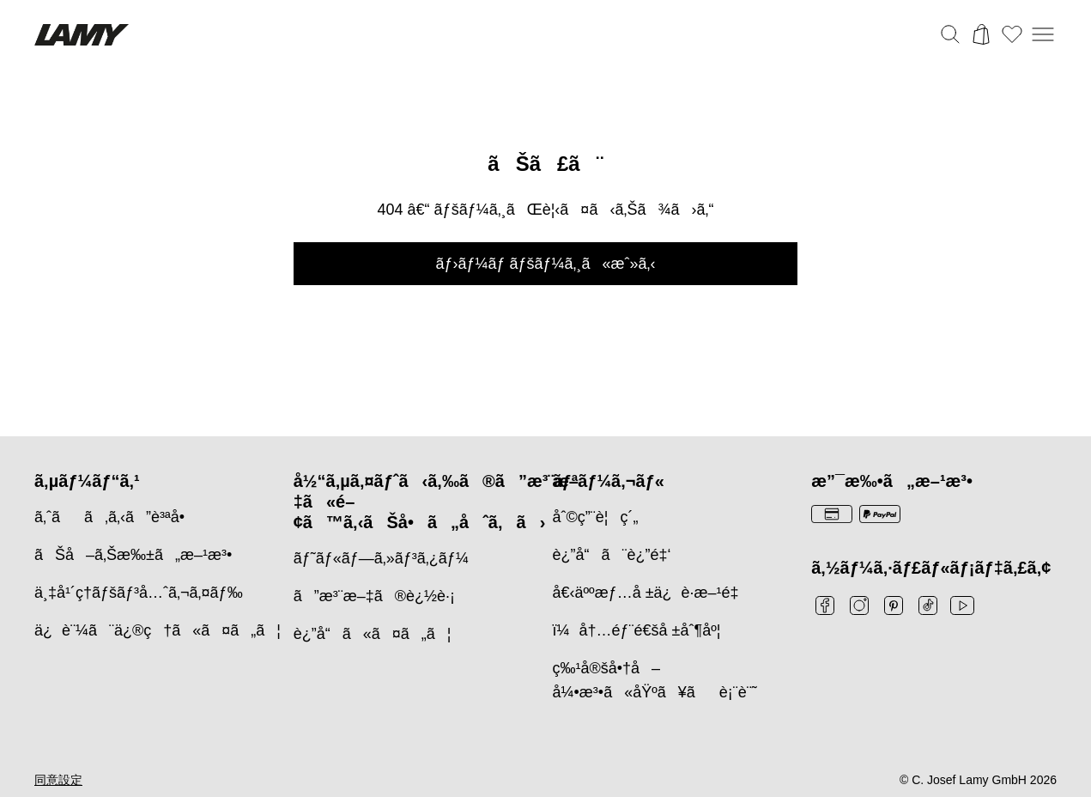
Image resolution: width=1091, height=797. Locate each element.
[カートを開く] (981, 34)
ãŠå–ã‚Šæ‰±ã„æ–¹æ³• (133, 554)
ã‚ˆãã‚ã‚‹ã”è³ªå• (115, 517)
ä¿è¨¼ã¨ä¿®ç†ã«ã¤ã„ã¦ (157, 630)
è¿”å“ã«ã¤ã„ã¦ (373, 633)
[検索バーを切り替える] (950, 34)
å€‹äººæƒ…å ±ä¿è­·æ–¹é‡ (651, 592)
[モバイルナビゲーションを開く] (1043, 34)
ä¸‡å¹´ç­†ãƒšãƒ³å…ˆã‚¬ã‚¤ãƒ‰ (138, 592)
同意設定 (58, 780)
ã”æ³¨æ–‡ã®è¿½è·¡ (374, 596)
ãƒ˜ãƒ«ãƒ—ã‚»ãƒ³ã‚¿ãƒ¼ (381, 558)
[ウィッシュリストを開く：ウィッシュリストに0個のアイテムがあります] (1012, 34)
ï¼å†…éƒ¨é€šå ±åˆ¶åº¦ (637, 630)
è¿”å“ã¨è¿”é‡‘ (612, 554)
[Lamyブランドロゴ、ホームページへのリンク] (81, 35)
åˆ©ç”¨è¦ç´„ (596, 517)
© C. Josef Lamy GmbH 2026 (978, 780)
